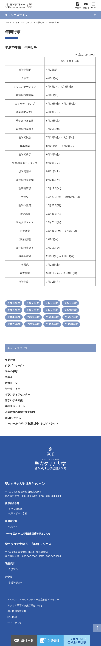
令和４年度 (13, 310)
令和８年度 (13, 303)
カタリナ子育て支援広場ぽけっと (25, 605)
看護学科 (13, 569)
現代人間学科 (15, 509)
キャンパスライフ (24, 22)
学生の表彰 (11, 371)
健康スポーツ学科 (17, 513)
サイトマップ (14, 623)
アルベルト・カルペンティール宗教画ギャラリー (33, 599)
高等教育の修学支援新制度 (20, 412)
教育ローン (11, 383)
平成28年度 (52, 317)
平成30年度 (13, 317)
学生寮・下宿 (12, 389)
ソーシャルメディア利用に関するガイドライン (31, 423)
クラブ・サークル (15, 365)
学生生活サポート (15, 406)
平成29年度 (33, 317)
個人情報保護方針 (16, 611)
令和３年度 (32, 310)
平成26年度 (13, 324)
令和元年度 (70, 310)
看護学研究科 (15, 582)
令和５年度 (70, 303)
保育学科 (13, 526)
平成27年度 (71, 317)
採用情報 (12, 617)
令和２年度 (51, 310)
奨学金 (9, 377)
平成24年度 (33, 324)
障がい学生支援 (14, 400)
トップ (8, 22)
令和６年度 (51, 303)
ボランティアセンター (17, 394)
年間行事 (40, 22)
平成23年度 (71, 324)
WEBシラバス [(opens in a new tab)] (13, 418)
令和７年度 (32, 303)
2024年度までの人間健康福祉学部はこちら (27, 533)
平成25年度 (54, 22)
